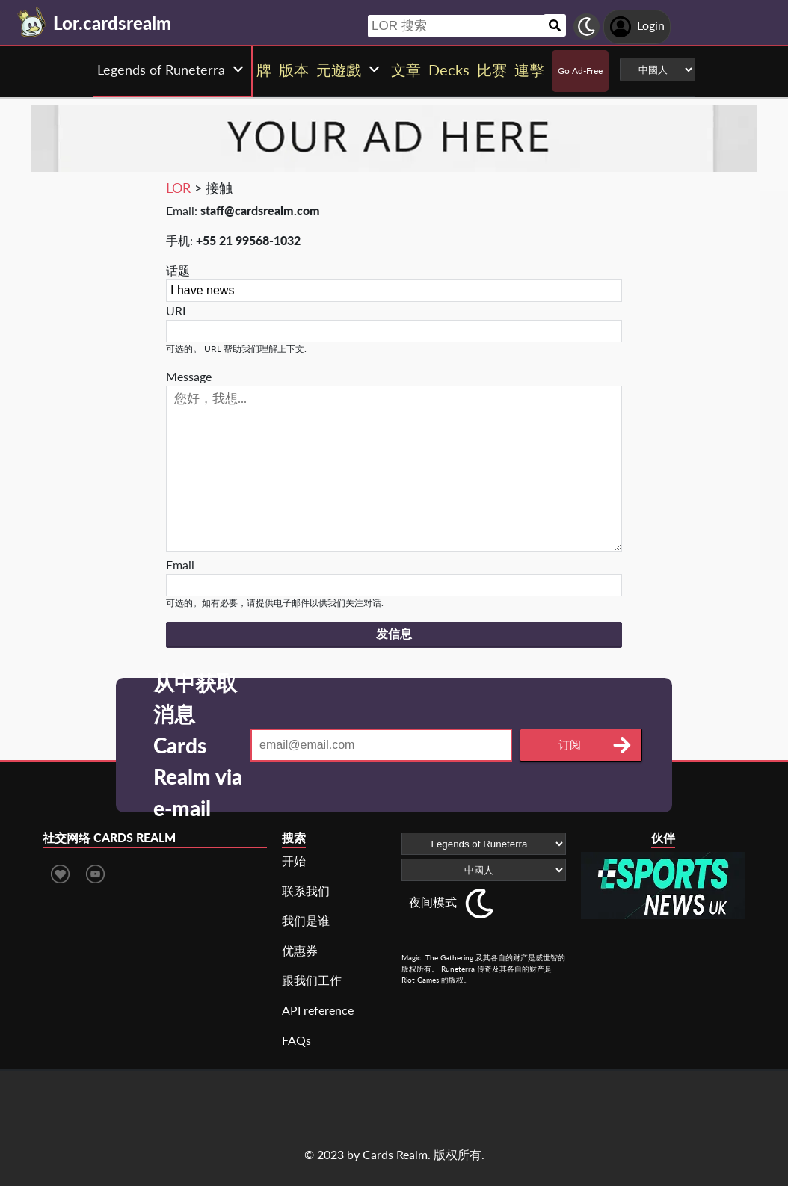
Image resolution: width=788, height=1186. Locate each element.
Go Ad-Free (580, 70)
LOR (178, 187)
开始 (294, 860)
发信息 (394, 634)
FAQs (296, 1040)
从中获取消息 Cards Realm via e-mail (197, 745)
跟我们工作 (312, 980)
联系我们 (306, 890)
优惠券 (300, 950)
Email (180, 565)
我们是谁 (306, 920)
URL (177, 310)
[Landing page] (32, 22)
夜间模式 (433, 902)
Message (189, 376)
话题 (178, 270)
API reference (318, 1010)
